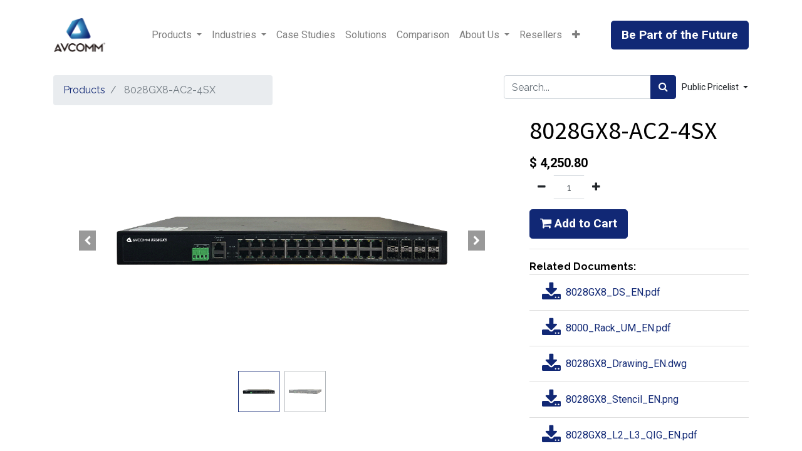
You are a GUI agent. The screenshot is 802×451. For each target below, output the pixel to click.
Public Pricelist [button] (711, 87)
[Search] (663, 87)
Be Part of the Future (680, 35)
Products (84, 90)
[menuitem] (305, 35)
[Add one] (596, 187)
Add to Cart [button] (578, 223)
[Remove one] (541, 187)
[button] (576, 35)
